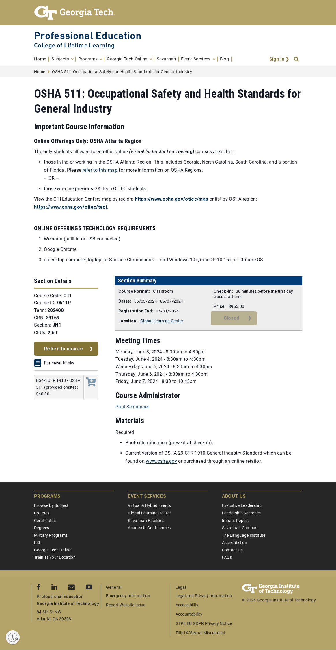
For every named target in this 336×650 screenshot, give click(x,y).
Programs (47, 496)
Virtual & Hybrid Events (149, 505)
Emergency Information (128, 595)
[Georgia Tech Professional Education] (168, 12)
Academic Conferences (149, 527)
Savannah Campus (239, 527)
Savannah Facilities (146, 520)
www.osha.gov (161, 461)
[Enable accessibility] (13, 637)
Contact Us (232, 550)
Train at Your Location (55, 557)
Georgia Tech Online (52, 550)
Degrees (41, 527)
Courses (41, 513)
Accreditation (234, 542)
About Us (234, 496)
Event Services (147, 496)
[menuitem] (41, 59)
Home (39, 71)
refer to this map (99, 170)
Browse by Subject (51, 505)
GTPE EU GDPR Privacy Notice (204, 623)
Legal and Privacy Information (204, 595)
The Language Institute (244, 535)
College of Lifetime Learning (74, 45)
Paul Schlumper (132, 407)
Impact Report (235, 520)
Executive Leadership (242, 505)
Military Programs (51, 535)
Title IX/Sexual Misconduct (200, 632)
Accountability (189, 614)
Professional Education (87, 35)
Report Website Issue (125, 605)
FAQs (227, 557)
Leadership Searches (241, 513)
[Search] (297, 59)
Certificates (45, 520)
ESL (37, 542)
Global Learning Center (161, 320)
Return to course (63, 348)
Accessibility (187, 605)
